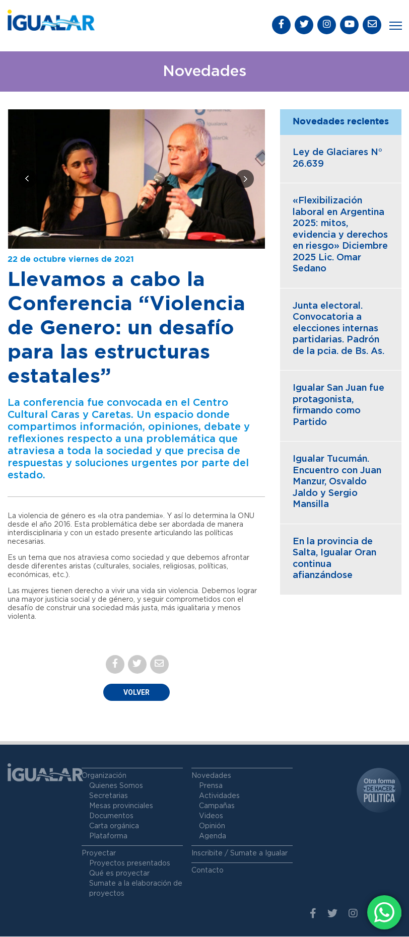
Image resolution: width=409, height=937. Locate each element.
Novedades (211, 776)
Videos (211, 816)
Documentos (111, 816)
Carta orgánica (114, 826)
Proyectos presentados (129, 864)
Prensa (211, 786)
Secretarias (108, 796)
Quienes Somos (116, 786)
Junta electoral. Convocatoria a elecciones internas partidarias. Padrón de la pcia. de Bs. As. (338, 329)
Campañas (217, 806)
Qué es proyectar (119, 874)
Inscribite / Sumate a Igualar (239, 853)
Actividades (219, 796)
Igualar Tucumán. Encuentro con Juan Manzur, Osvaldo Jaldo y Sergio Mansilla (337, 483)
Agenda (212, 836)
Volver (136, 693)
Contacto (207, 871)
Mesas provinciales (121, 806)
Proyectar (99, 853)
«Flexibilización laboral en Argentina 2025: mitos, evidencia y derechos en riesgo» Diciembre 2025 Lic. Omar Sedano (340, 235)
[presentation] (28, 180)
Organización (104, 776)
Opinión (212, 826)
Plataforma (108, 836)
